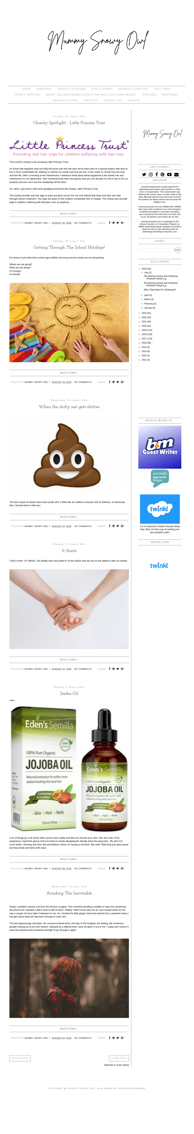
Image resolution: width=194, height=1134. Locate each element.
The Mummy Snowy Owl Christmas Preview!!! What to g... (161, 277)
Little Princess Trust (57, 162)
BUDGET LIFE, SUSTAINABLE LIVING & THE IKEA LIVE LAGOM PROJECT (91, 94)
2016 (144, 343)
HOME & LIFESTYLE (27, 94)
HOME (26, 89)
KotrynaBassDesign (131, 1089)
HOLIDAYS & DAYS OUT (133, 89)
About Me (91, 100)
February (149, 303)
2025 (144, 268)
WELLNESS (149, 94)
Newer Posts (19, 1058)
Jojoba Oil (69, 693)
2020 (144, 326)
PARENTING (43, 89)
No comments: (83, 223)
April (146, 295)
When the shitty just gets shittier (69, 407)
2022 (144, 317)
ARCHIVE (134, 100)
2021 (144, 321)
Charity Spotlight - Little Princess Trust (69, 123)
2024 (144, 313)
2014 (144, 351)
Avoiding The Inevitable (69, 893)
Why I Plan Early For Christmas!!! (160, 289)
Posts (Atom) (123, 1065)
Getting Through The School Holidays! (69, 247)
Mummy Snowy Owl (81, 1089)
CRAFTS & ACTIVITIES (71, 89)
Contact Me (113, 100)
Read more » (69, 213)
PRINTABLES (170, 94)
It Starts (69, 551)
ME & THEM (162, 89)
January (148, 308)
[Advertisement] (164, 389)
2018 (144, 334)
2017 (144, 338)
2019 (144, 330)
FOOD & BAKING (102, 89)
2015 (144, 347)
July (146, 272)
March (147, 299)
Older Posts (119, 1058)
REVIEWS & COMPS (65, 100)
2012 (144, 360)
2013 (144, 355)
